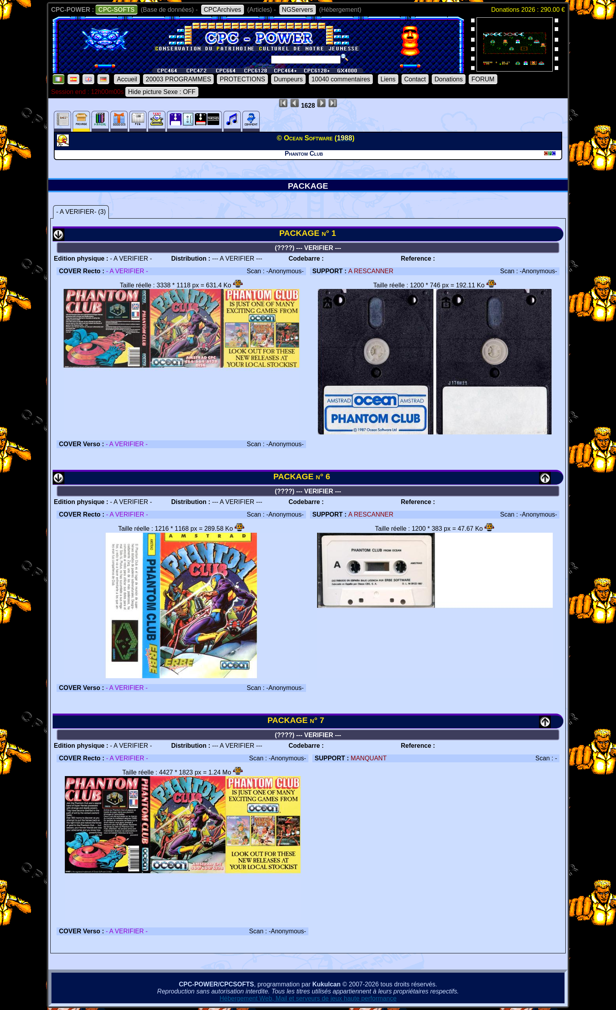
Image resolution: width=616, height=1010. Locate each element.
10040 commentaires (341, 79)
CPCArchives (222, 9)
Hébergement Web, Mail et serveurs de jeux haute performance (308, 998)
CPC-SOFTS (116, 9)
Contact (415, 79)
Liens (388, 79)
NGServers (297, 9)
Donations (448, 79)
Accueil (127, 79)
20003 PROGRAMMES (178, 79)
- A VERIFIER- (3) (81, 211)
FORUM (483, 79)
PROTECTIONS (242, 79)
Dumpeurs (288, 79)
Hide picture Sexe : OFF (162, 91)
